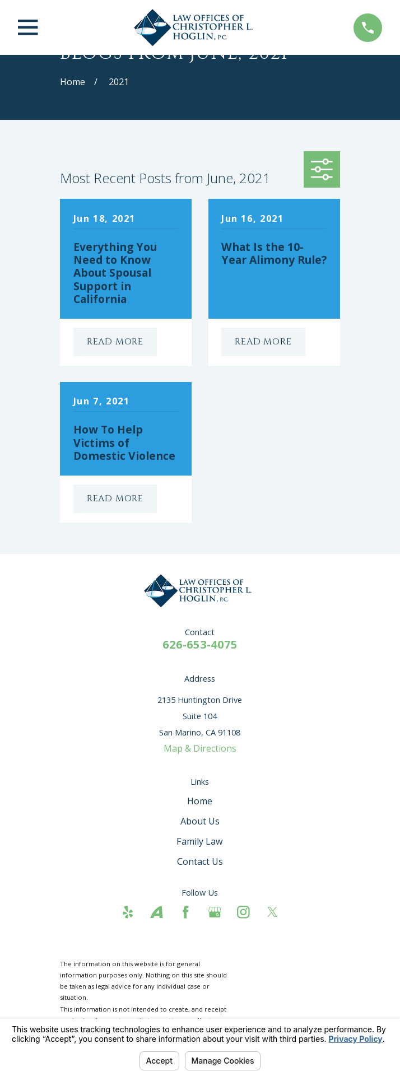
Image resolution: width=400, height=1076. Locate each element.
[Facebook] (185, 912)
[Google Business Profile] (214, 912)
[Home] (195, 27)
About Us (200, 821)
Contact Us (200, 861)
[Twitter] (272, 912)
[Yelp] (128, 912)
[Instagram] (243, 912)
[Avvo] (156, 912)
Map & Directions (200, 748)
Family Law (199, 841)
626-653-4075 (200, 644)
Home (199, 801)
